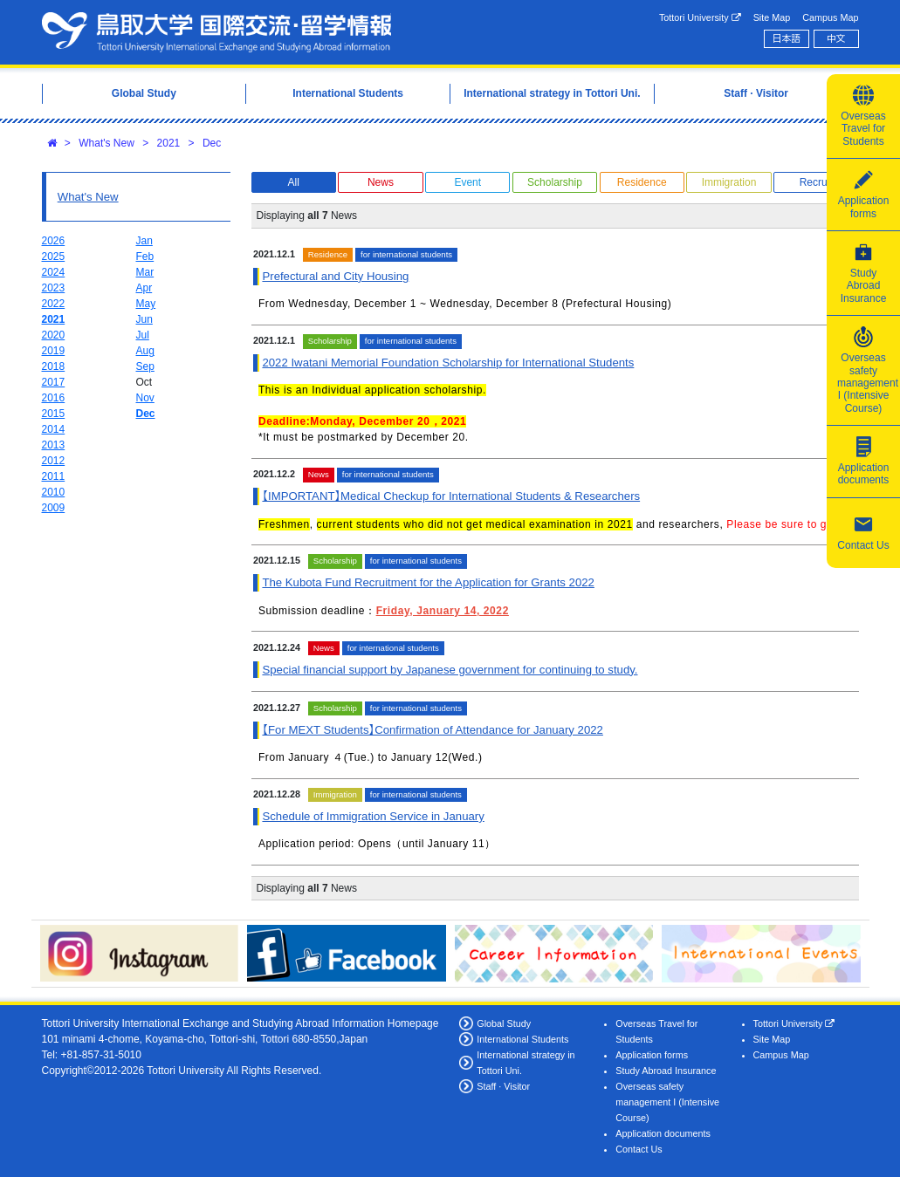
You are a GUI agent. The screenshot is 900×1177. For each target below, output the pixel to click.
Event (467, 182)
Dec (212, 143)
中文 (836, 38)
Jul (142, 335)
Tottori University (700, 18)
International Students (522, 1039)
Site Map (772, 17)
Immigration (729, 182)
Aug (145, 351)
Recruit (816, 182)
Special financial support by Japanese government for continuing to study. (449, 669)
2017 (53, 382)
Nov (145, 398)
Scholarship (554, 182)
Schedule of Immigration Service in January (373, 816)
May (146, 304)
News (381, 182)
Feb (145, 256)
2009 (53, 508)
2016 (53, 398)
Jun (144, 319)
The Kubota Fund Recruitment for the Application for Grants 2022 (428, 582)
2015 (53, 413)
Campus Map (830, 17)
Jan (144, 241)
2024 (53, 272)
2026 (53, 241)
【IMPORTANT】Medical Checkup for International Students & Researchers (451, 496)
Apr (144, 288)
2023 (53, 288)
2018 (53, 366)
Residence (642, 182)
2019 (53, 351)
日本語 (786, 38)
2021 (169, 143)
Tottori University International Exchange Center (216, 32)
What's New (106, 143)
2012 (53, 461)
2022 (53, 304)
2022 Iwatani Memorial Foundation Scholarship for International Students (448, 362)
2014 (53, 429)
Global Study (504, 1023)
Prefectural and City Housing (335, 276)
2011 (53, 476)
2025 (53, 256)
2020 (53, 335)
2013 (53, 445)
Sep (145, 366)
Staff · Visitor (503, 1086)
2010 (53, 492)
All (293, 182)
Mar (145, 272)
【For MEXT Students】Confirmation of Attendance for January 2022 (432, 729)
